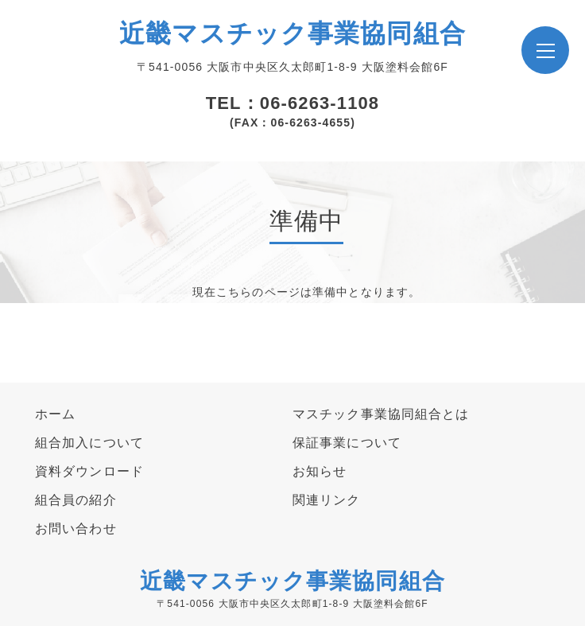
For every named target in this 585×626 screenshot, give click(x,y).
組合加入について (89, 442)
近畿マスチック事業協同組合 (292, 33)
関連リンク (326, 500)
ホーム (55, 414)
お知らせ (319, 471)
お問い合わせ (76, 528)
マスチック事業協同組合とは (381, 414)
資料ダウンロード (89, 471)
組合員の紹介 (76, 500)
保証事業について (346, 442)
